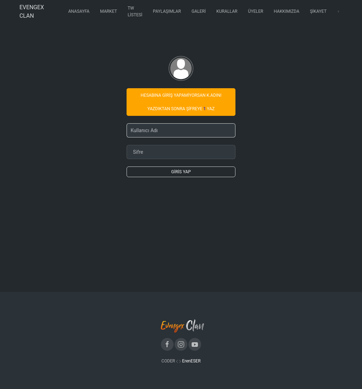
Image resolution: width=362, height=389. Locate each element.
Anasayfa (78, 11)
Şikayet (318, 11)
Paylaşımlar (167, 11)
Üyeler (255, 11)
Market (108, 11)
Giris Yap (181, 171)
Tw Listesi (135, 11)
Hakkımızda (286, 11)
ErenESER (191, 361)
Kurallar (226, 11)
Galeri (199, 11)
